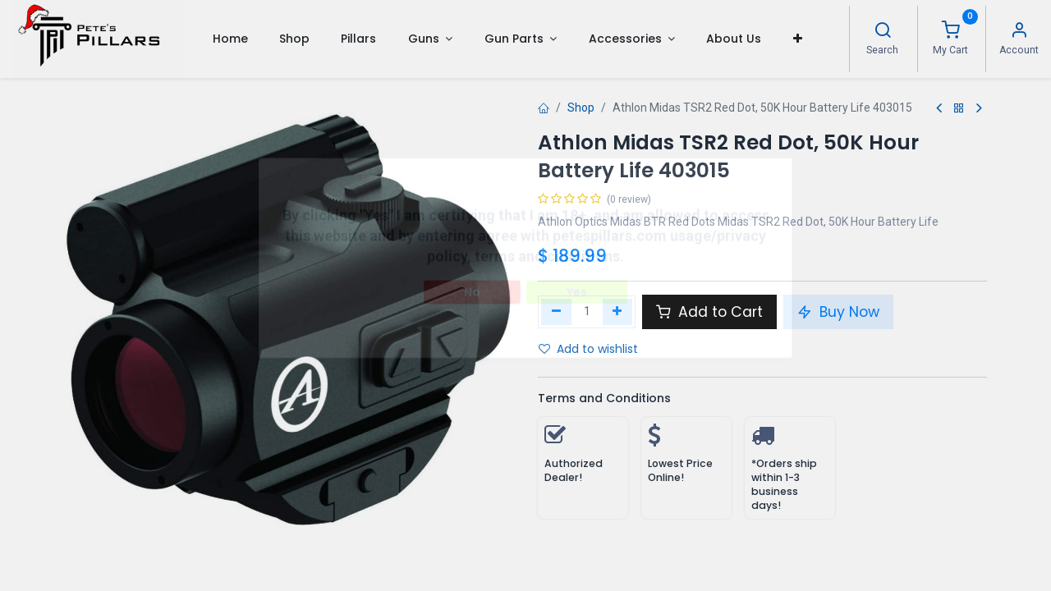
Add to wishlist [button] (588, 349)
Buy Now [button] (838, 312)
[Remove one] (556, 312)
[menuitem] (229, 38)
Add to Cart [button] (709, 312)
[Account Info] (1019, 32)
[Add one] (618, 312)
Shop (580, 107)
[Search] (883, 32)
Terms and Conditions (604, 398)
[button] (798, 38)
